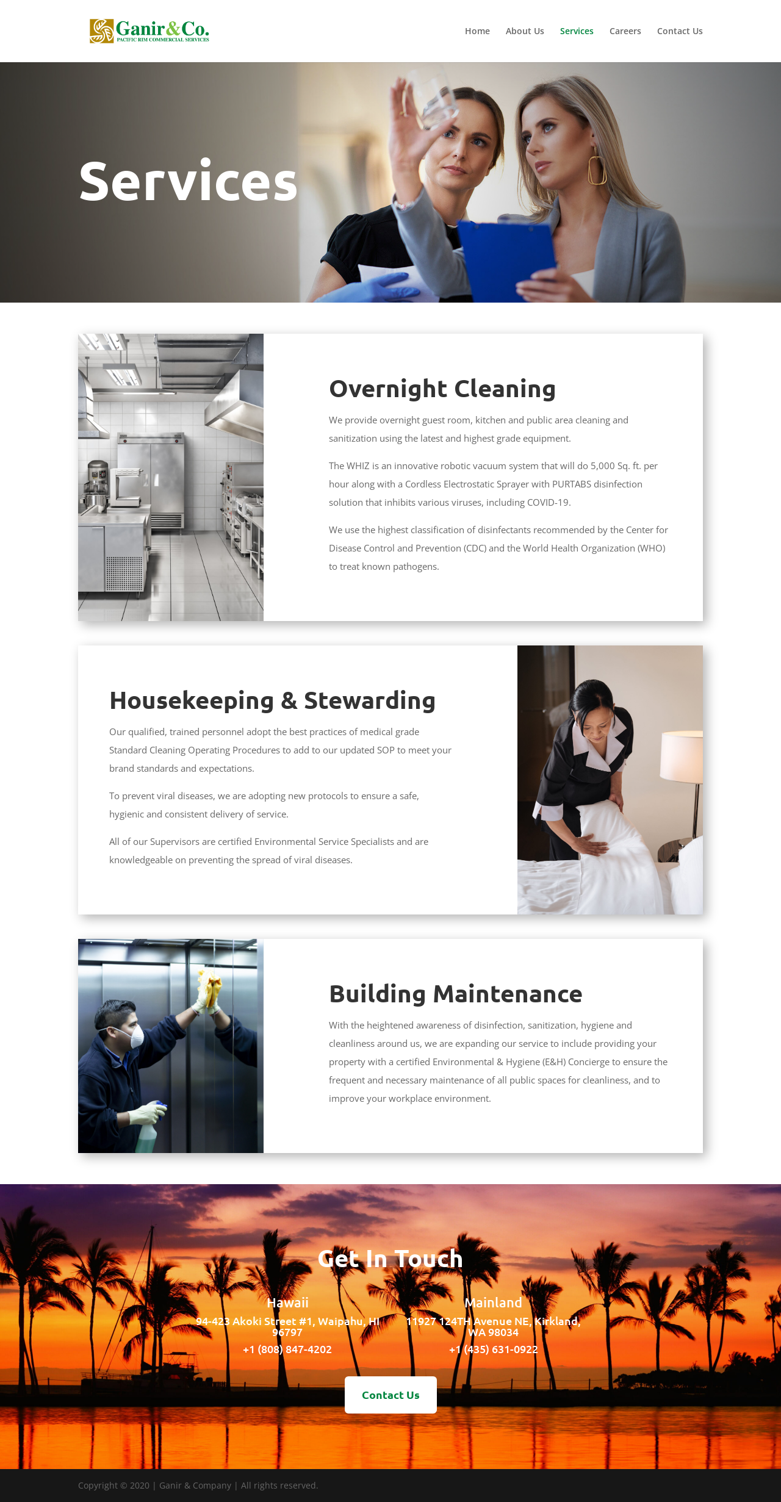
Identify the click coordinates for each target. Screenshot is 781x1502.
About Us (525, 32)
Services (577, 32)
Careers (625, 32)
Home (477, 32)
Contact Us (680, 32)
